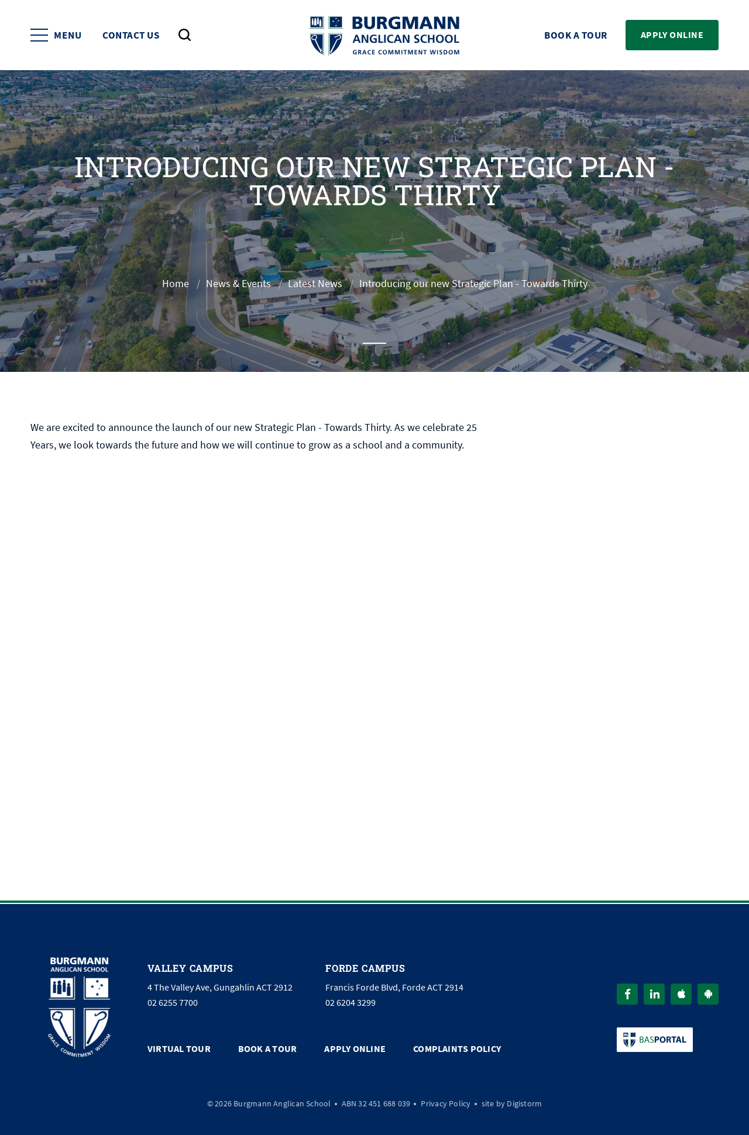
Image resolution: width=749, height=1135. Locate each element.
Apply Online (672, 35)
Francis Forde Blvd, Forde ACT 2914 (394, 987)
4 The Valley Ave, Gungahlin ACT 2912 (220, 987)
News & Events (238, 283)
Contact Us (130, 35)
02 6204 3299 (350, 1003)
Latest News (315, 283)
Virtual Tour (179, 1049)
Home (175, 283)
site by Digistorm (512, 1103)
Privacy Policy (445, 1103)
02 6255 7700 (172, 1003)
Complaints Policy (457, 1049)
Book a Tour (575, 35)
